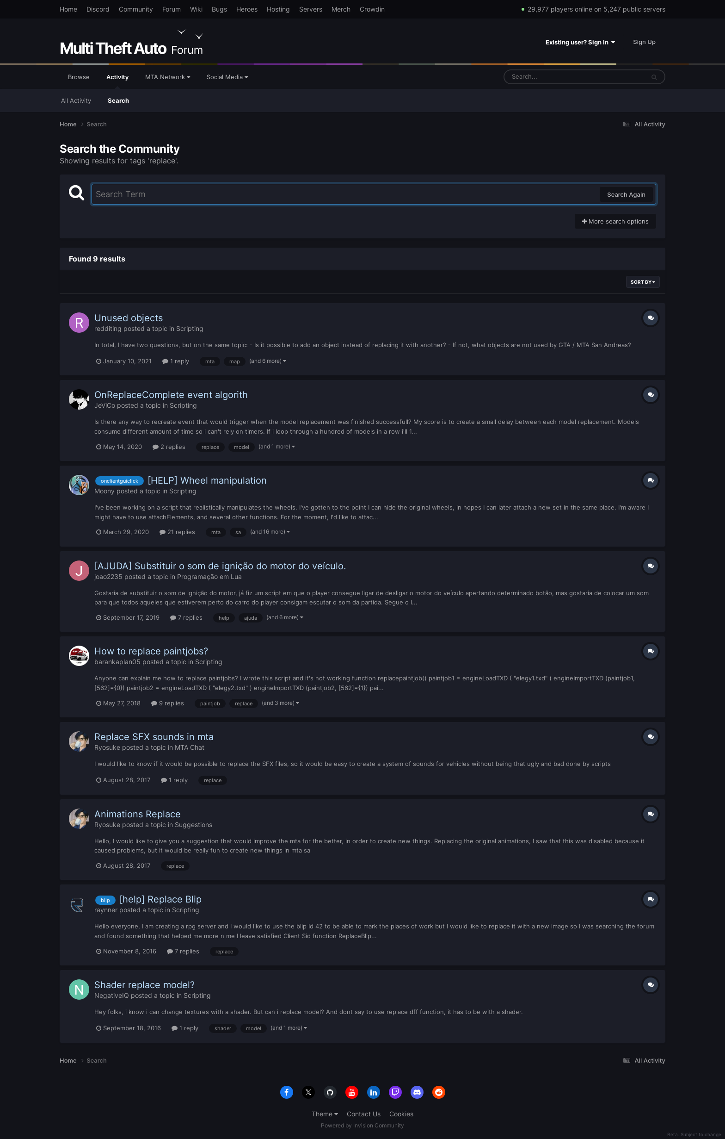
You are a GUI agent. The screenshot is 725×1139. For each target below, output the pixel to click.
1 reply (175, 361)
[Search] (549, 76)
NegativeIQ (111, 995)
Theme (325, 1114)
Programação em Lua (209, 576)
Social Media (227, 77)
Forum (171, 9)
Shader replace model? (144, 984)
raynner (105, 910)
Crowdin (372, 9)
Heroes (247, 9)
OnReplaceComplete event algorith (171, 394)
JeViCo (104, 405)
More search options (615, 221)
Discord (98, 9)
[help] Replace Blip (160, 899)
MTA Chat (189, 747)
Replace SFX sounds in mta (154, 736)
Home (68, 9)
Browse (79, 77)
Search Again (626, 194)
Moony (104, 491)
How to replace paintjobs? (151, 651)
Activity (117, 81)
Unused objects (128, 318)
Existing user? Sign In (580, 42)
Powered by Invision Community (362, 1125)
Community (136, 9)
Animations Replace (137, 814)
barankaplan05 (117, 662)
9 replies (167, 703)
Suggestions (193, 824)
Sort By (643, 282)
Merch (341, 9)
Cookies (401, 1114)
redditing (108, 328)
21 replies (177, 531)
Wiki (196, 9)
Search (118, 100)
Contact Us (364, 1114)
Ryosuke (107, 747)
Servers (310, 9)
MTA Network (167, 77)
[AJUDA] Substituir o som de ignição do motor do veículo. (220, 566)
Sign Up (644, 41)
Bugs (219, 9)
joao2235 (108, 576)
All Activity (76, 100)
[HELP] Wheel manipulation (207, 480)
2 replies (169, 446)
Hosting (278, 9)
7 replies (186, 617)
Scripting (189, 328)
